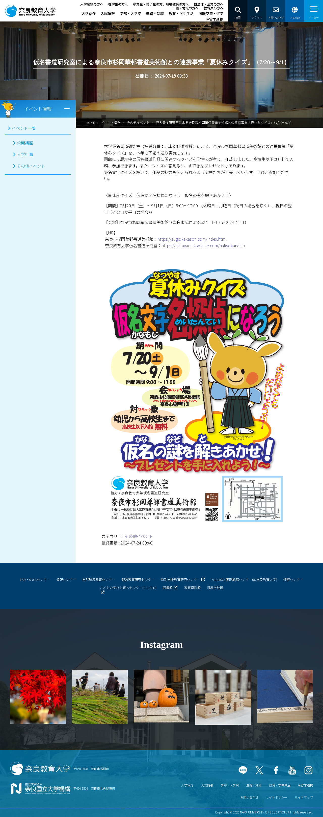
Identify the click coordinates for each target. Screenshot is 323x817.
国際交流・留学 (211, 13)
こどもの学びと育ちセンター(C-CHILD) (128, 587)
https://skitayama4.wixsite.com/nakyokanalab (203, 245)
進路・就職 (155, 13)
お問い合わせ (249, 797)
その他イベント (138, 122)
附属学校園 (215, 587)
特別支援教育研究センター (180, 579)
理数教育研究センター (138, 579)
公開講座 (25, 143)
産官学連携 (214, 19)
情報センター (66, 579)
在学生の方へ (118, 4)
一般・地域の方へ (185, 8)
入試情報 (108, 13)
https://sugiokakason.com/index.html (192, 239)
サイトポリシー (276, 797)
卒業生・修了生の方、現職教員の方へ (161, 4)
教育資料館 (192, 587)
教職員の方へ (213, 8)
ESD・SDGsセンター (35, 579)
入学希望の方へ (91, 4)
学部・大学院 (130, 13)
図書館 (168, 587)
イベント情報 (111, 122)
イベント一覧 (24, 128)
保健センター (293, 579)
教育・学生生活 (181, 13)
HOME (90, 122)
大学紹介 (89, 13)
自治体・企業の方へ (208, 4)
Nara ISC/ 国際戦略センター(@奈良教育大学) (244, 579)
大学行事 (25, 154)
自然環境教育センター (98, 579)
